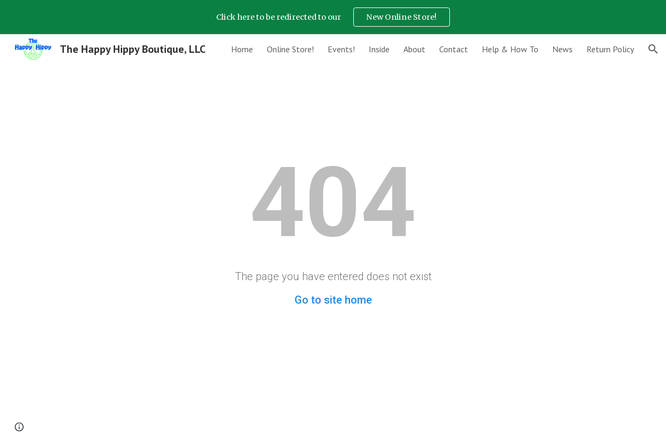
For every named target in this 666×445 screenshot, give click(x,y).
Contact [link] (453, 49)
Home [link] (242, 49)
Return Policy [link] (610, 49)
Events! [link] (341, 49)
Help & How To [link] (510, 49)
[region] (333, 17)
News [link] (562, 49)
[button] (653, 49)
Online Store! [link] (290, 49)
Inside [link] (379, 49)
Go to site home (333, 299)
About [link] (414, 49)
